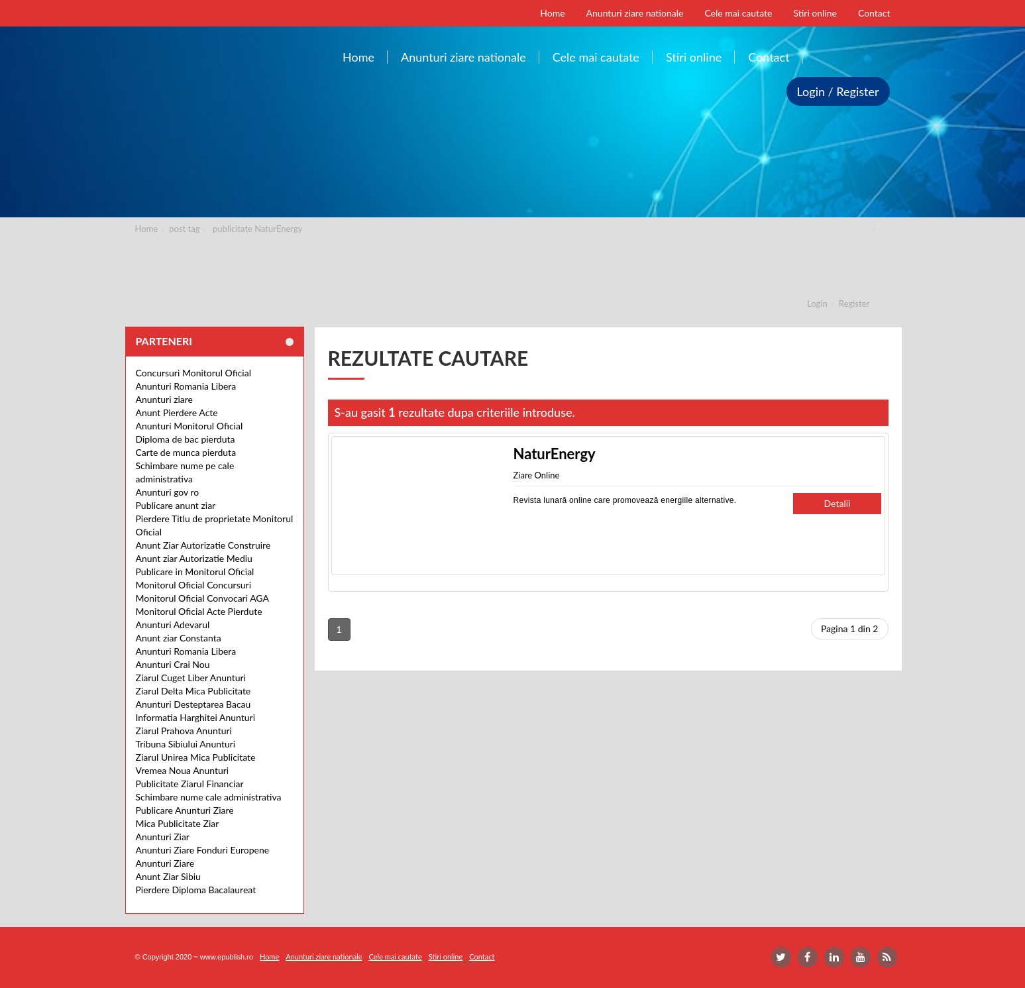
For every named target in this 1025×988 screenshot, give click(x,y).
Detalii (837, 503)
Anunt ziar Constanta (178, 637)
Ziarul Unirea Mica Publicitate (196, 757)
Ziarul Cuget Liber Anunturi (191, 677)
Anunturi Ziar (162, 836)
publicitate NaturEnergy (257, 228)
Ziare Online (536, 475)
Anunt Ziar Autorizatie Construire (203, 545)
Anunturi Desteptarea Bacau (193, 704)
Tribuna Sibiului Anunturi (186, 743)
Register (854, 303)
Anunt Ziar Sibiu (168, 876)
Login (817, 303)
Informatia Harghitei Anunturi (196, 717)
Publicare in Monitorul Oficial (195, 571)
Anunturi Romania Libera (186, 386)
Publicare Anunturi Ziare (185, 810)
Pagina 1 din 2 (850, 628)
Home (146, 228)
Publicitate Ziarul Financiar (190, 783)
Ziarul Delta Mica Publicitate (193, 690)
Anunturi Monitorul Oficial (189, 425)
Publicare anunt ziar (176, 505)
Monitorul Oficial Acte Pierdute (199, 611)
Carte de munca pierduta (186, 452)
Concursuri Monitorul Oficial (194, 372)
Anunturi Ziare (165, 863)
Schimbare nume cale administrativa (209, 796)
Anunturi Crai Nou (173, 664)
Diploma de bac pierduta (185, 439)
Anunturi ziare (164, 399)
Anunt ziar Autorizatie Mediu (194, 558)
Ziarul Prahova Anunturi (184, 730)
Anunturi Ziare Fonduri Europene (203, 849)
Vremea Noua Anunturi (182, 770)
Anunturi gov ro (167, 492)
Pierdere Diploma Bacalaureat (196, 889)
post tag (184, 228)
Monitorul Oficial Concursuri (194, 584)
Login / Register (838, 91)
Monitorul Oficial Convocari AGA (203, 598)
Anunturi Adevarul (173, 624)
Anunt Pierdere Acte (177, 412)
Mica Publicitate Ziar (177, 823)
